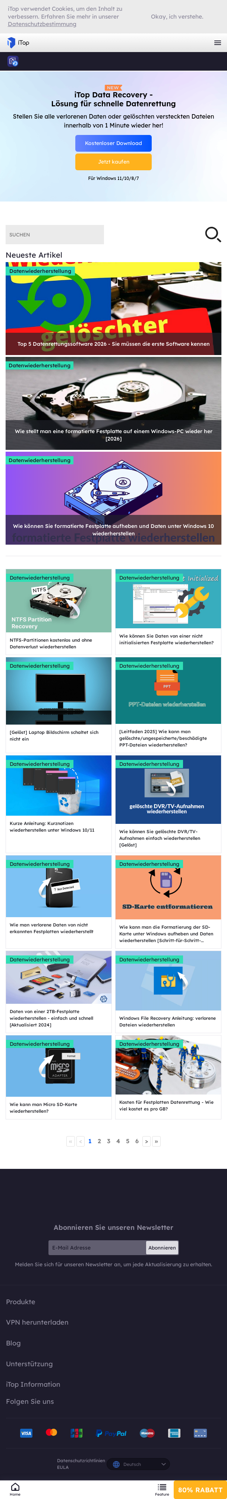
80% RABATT (200, 1490)
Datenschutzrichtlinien (81, 1460)
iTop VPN (18, 42)
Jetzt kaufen (113, 161)
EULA (63, 1467)
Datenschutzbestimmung (42, 24)
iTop (13, 61)
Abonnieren (162, 1248)
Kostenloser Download (113, 143)
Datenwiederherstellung (40, 271)
